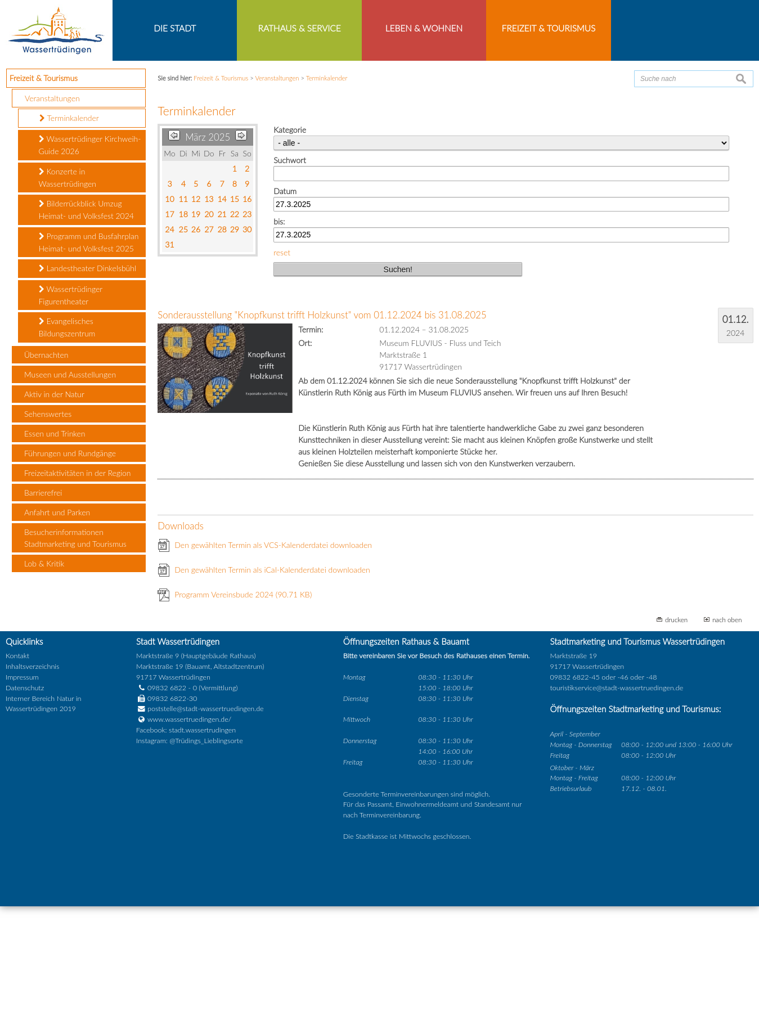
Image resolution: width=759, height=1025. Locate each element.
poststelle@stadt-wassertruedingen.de (205, 827)
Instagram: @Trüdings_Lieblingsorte (189, 859)
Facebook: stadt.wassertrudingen (186, 848)
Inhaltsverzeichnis (32, 785)
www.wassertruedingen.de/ (189, 838)
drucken (676, 738)
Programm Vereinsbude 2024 (243, 713)
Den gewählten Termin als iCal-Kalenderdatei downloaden (272, 688)
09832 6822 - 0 (166, 806)
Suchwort (289, 279)
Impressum (22, 796)
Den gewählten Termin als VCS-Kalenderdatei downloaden (273, 663)
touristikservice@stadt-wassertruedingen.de (616, 806)
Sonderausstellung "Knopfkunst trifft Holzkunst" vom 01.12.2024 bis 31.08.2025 (322, 433)
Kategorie (289, 248)
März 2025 (207, 256)
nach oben (727, 738)
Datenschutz (25, 806)
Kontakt (17, 774)
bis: (279, 340)
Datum (285, 309)
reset (281, 371)
